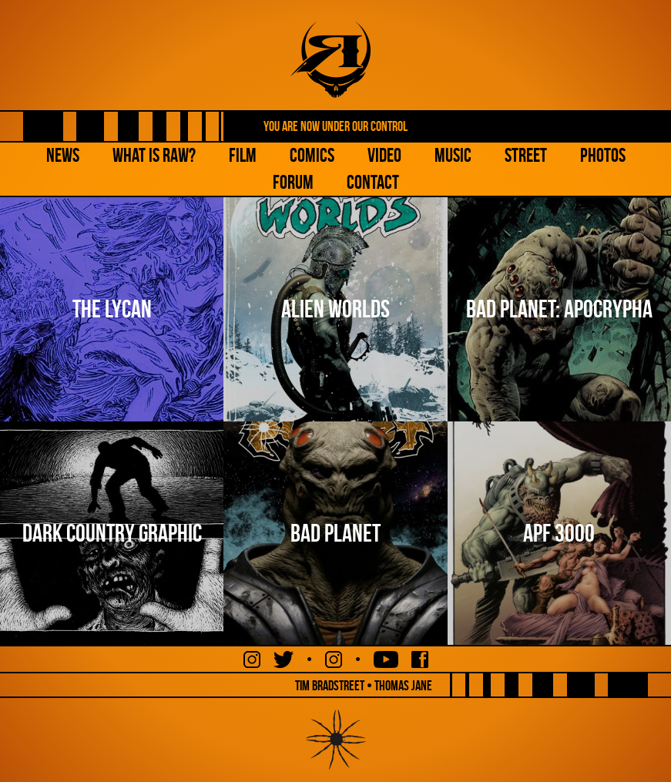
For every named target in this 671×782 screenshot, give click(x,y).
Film (243, 155)
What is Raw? (154, 155)
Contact (373, 182)
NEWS (62, 155)
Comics (312, 155)
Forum (293, 182)
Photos (603, 155)
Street (526, 155)
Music (452, 155)
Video (384, 155)
